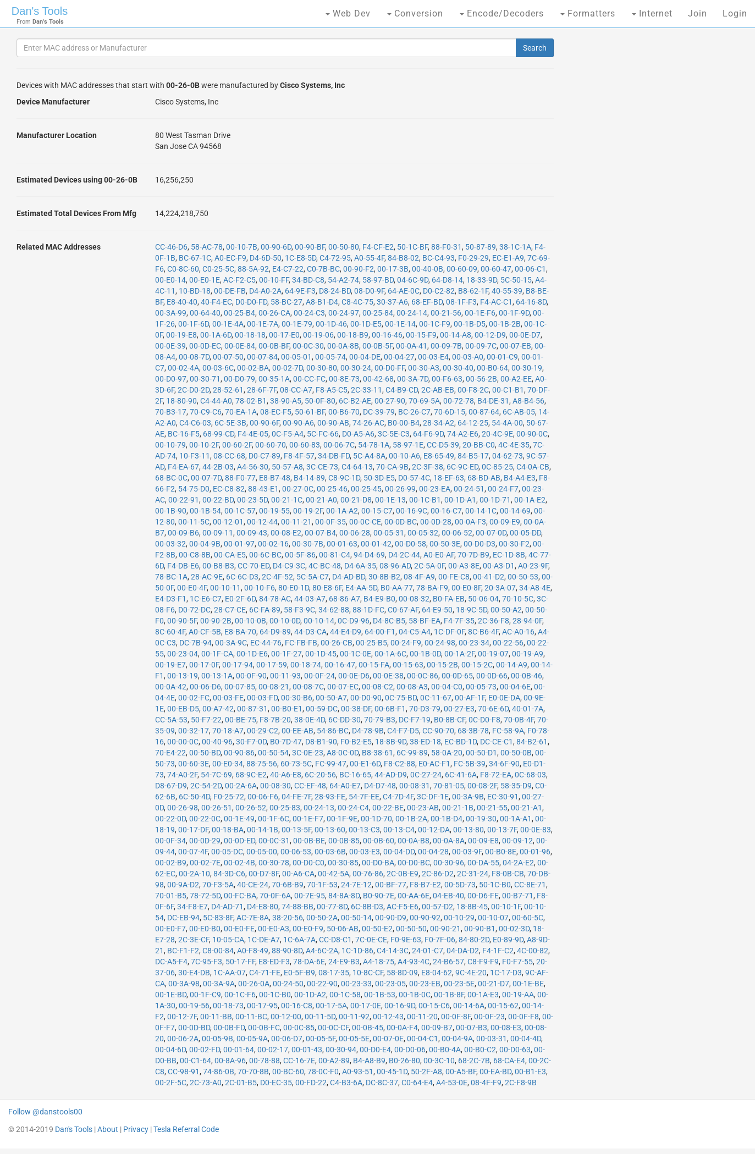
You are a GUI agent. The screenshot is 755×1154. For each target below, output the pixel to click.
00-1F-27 (286, 653)
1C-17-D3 (506, 972)
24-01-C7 (427, 950)
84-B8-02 (403, 257)
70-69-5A (424, 400)
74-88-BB (297, 906)
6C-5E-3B (230, 422)
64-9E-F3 (300, 290)
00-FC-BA (240, 895)
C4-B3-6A (346, 1082)
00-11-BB (216, 1016)
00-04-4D (525, 1038)
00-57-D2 (437, 906)
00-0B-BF (273, 345)
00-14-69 (515, 510)
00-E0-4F (192, 587)
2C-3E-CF (193, 939)
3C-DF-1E (433, 796)
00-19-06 (318, 334)
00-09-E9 (504, 521)
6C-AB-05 (519, 411)
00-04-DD (399, 851)
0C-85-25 (497, 466)
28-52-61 (228, 389)
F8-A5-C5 (332, 389)
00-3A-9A (219, 983)
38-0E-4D (309, 719)
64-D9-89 (275, 631)
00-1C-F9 (434, 323)
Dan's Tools (40, 11)
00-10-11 (225, 587)
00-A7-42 (218, 708)
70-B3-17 (170, 411)
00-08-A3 (412, 686)
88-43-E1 (263, 488)
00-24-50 (288, 983)
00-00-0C (183, 741)
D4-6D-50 (266, 257)
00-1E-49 (239, 818)
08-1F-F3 (461, 301)
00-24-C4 (353, 807)
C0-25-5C (218, 268)
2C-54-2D (206, 785)
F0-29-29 (473, 257)
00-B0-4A (445, 1049)
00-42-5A (333, 873)
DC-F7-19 (415, 719)
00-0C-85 (299, 1027)
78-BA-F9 (432, 587)
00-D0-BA (378, 862)
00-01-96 (535, 851)
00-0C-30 (308, 345)
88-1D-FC (368, 609)
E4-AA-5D (361, 587)
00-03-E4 (433, 356)
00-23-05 (390, 983)
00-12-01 (228, 521)
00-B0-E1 (286, 708)
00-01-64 (238, 1049)
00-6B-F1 (390, 708)
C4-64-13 (357, 466)
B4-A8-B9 (369, 1060)
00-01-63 (342, 543)
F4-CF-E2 (378, 246)
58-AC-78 (207, 246)
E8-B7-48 (274, 477)
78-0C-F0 (323, 1071)
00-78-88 (264, 1060)
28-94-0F (527, 620)
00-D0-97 (170, 378)
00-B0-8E (500, 851)
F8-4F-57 (299, 455)
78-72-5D (205, 895)
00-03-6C (218, 367)
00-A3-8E (464, 565)
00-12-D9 (490, 334)
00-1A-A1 (516, 818)
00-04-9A (457, 1038)
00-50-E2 (377, 928)
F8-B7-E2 (425, 884)
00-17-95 (262, 1005)
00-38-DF (356, 708)
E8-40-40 (182, 301)
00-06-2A (183, 1038)
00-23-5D (252, 499)
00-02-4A (183, 367)
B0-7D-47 (286, 741)
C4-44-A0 (216, 400)
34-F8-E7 (192, 906)
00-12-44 (262, 521)
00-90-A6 (298, 422)
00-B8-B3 (218, 565)
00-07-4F (193, 851)
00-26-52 (250, 807)
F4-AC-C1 (496, 301)
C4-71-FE (264, 972)
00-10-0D (284, 620)
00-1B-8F (449, 994)
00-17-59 (271, 664)
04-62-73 (507, 455)
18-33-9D (481, 279)
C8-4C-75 (357, 301)
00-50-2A (322, 917)
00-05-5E (354, 1038)
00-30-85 (343, 862)
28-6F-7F (262, 389)
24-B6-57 (448, 961)
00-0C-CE (365, 521)
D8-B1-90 (321, 741)
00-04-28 (433, 851)
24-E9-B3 (344, 961)
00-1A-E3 (483, 994)
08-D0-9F (369, 290)
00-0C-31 (274, 840)
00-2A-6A (241, 785)
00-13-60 (330, 829)
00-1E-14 (400, 323)
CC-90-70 (438, 730)
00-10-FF (274, 279)
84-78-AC (275, 598)
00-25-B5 (371, 642)
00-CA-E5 (230, 554)
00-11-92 (354, 1016)
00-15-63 (408, 664)
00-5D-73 (460, 884)
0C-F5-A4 (288, 433)
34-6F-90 (504, 763)
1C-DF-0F (449, 631)
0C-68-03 (530, 774)
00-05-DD (525, 532)
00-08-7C (308, 686)
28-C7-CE (230, 609)
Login (735, 13)
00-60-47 (496, 268)
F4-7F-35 (459, 620)
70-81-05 (448, 785)
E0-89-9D (508, 939)
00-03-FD (262, 697)
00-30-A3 (423, 367)
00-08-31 (414, 785)
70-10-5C (517, 598)
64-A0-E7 (345, 785)
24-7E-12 (356, 884)
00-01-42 (376, 543)
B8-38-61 (377, 752)
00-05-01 (296, 356)
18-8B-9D (390, 741)
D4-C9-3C (289, 565)
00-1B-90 (170, 510)
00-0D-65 (457, 675)
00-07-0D (491, 532)
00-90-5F (182, 620)
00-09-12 (517, 840)
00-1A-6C (390, 653)
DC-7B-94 (195, 642)
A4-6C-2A (322, 950)
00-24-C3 (309, 312)
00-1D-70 (376, 818)
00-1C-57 (240, 510)
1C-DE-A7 (263, 939)
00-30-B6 (296, 697)
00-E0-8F (466, 587)
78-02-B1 (251, 400)
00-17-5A (331, 1005)
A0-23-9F (533, 565)
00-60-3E (193, 763)
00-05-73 (481, 686)
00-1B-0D (425, 653)
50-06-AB (343, 928)
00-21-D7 (493, 983)
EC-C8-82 (229, 488)
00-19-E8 (181, 334)
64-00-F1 (380, 631)
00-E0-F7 (170, 928)
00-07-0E (388, 1038)
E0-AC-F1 (434, 763)
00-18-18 (250, 334)
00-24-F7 (503, 488)
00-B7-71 (517, 895)
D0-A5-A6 (358, 433)
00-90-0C (532, 433)
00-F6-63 (447, 378)
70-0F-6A (275, 895)
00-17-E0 (284, 334)
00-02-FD (204, 1049)
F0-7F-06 (440, 939)
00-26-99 (400, 488)
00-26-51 (216, 807)
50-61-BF (310, 411)
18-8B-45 (472, 906)
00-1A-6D (216, 334)
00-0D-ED (239, 840)
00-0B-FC (264, 1027)
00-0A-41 (411, 345)
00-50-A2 (506, 609)
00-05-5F (320, 1038)
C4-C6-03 (195, 422)
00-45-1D (392, 1071)
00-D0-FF (389, 367)
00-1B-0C (415, 994)
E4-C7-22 (288, 268)
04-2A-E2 (518, 862)
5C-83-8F (218, 917)
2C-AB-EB (437, 389)
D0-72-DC (194, 609)
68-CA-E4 (509, 1060)
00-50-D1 (481, 752)
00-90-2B (216, 620)
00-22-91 (183, 499)
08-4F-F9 (486, 1082)
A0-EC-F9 (230, 257)
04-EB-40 (448, 895)
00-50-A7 (331, 697)
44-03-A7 (310, 598)
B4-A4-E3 (520, 477)
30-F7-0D (251, 741)
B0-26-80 (404, 1060)
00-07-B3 (471, 1027)
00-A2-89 (334, 1060)
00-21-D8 (356, 499)
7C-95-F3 (206, 961)
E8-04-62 (436, 972)
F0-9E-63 (405, 939)
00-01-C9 (502, 356)
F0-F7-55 (517, 961)
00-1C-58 (345, 994)
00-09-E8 (483, 840)
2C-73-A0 (206, 1082)
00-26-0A (253, 983)
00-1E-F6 (480, 312)
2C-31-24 (472, 873)
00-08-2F (482, 785)
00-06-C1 (530, 268)
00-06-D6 (205, 686)
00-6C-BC (265, 554)
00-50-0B (516, 752)
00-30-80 (321, 367)
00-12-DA (434, 829)
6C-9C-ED (462, 466)
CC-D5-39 (443, 444)
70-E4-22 (170, 752)
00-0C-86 (422, 675)
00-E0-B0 (205, 928)
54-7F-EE (364, 796)
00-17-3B (393, 268)
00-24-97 (343, 312)
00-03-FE (228, 697)
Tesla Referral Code (186, 1129)
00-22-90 (322, 983)
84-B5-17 (473, 455)
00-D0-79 (239, 378)
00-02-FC (194, 697)
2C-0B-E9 (402, 873)
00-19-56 (194, 1005)
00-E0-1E (204, 279)
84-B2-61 (532, 741)
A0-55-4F (369, 257)
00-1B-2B (505, 323)
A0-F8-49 (252, 950)
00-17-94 (237, 664)
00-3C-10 (439, 1060)
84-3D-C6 (229, 873)
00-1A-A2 (342, 510)
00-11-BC (251, 1016)
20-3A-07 (500, 587)
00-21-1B (457, 807)
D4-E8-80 (262, 906)
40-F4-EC (216, 301)
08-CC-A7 (296, 389)
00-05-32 (422, 532)
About (107, 1129)
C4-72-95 (335, 257)
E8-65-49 (438, 455)
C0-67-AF (403, 609)
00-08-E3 (506, 1027)
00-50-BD (205, 752)
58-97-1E (408, 444)
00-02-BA (253, 367)
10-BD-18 (195, 290)
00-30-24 (355, 367)
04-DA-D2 (463, 950)
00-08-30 (275, 785)
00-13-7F (502, 829)
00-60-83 (304, 444)
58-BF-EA (424, 620)
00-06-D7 (286, 1038)
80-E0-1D (293, 587)
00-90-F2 (358, 268)
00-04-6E (515, 686)
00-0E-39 (170, 345)
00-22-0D (170, 818)
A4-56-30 (252, 466)
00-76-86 (367, 873)
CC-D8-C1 (335, 939)
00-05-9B (217, 1038)
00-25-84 (377, 312)
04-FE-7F (296, 796)
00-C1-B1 (508, 389)
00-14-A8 (455, 334)
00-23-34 (474, 642)
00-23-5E (459, 983)
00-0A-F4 (402, 1027)
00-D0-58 (410, 543)
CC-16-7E (299, 1060)
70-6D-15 (449, 411)
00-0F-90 (251, 675)
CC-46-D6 (171, 246)
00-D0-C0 (308, 862)
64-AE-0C (404, 290)
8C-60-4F (170, 631)
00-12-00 (286, 1016)
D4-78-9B (368, 730)
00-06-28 (354, 532)
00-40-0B (427, 268)
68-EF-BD (427, 301)
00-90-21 (445, 928)
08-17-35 (333, 972)
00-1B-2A (411, 818)
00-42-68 (378, 378)
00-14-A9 (511, 664)
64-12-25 (473, 422)
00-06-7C (339, 444)
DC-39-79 (379, 411)
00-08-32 (414, 598)
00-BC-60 (288, 1071)
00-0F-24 (319, 675)
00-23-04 (182, 653)
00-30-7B (307, 543)
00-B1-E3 (530, 1071)
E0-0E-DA (504, 697)
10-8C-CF (367, 972)
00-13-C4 (399, 829)
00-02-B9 (170, 862)
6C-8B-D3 (367, 906)
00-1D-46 (331, 323)
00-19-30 (481, 818)
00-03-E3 (364, 851)
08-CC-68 (229, 455)
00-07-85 (239, 686)
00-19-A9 (527, 653)
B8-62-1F (473, 290)
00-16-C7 (446, 510)
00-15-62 (503, 1005)
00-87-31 (252, 708)
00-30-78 (273, 862)
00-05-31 (388, 532)
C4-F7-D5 (403, 730)
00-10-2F (204, 444)
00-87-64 (484, 411)
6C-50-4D (194, 796)
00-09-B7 (437, 1027)
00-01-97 (239, 543)
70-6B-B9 (288, 884)
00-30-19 (526, 367)
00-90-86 (239, 752)
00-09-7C (481, 345)
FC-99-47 (330, 763)
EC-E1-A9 (508, 257)
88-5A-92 (253, 268)
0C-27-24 (426, 774)
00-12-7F (182, 1016)
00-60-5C (527, 917)
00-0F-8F (456, 1016)
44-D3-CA (310, 631)
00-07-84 (262, 356)
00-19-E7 (170, 664)
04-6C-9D (412, 279)
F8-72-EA (495, 774)
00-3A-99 (170, 312)
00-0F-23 (489, 1016)
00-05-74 (330, 356)
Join (697, 13)
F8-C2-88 (399, 763)
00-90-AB (333, 422)
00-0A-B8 (413, 840)
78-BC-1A (171, 576)
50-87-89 (480, 246)
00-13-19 (182, 675)
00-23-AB (423, 807)
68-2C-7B (474, 1060)
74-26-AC (368, 422)
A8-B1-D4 (322, 301)
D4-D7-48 (380, 785)
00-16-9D (399, 1005)
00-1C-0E (355, 653)
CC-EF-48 (310, 785)
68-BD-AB (483, 477)
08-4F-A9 (419, 576)
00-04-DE (365, 356)
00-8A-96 (230, 1060)
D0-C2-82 (439, 290)
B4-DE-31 (493, 400)
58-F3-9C (299, 609)
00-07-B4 (320, 532)
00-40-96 (217, 741)
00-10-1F (506, 906)
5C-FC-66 (323, 433)
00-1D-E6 (252, 653)
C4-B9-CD (401, 389)
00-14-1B (262, 829)
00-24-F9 (405, 642)
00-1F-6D (193, 323)
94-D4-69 (369, 554)
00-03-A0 (467, 356)
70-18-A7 (228, 730)
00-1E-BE (528, 983)
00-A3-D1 (499, 565)
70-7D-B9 (473, 554)
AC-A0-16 (518, 631)
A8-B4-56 (528, 400)
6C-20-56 (320, 774)
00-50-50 (411, 928)
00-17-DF (193, 829)
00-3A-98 (184, 983)
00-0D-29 (205, 840)
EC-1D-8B (509, 554)
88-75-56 (261, 763)
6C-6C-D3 (242, 576)
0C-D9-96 (354, 620)
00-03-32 (170, 543)
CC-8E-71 (530, 884)
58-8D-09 (402, 972)
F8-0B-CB (508, 873)
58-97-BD (378, 279)
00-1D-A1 (460, 499)
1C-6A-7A (299, 939)
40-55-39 (507, 290)
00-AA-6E (413, 895)
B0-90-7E (378, 895)
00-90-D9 (390, 917)
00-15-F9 (421, 334)
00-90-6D (276, 246)
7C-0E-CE (371, 939)
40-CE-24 (252, 884)
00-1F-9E (342, 818)
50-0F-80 (320, 400)
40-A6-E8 (285, 774)
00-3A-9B (468, 796)
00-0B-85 (344, 840)
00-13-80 (468, 829)
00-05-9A (252, 1038)
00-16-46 (387, 334)
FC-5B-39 (470, 763)
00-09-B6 (183, 532)
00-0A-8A (449, 840)
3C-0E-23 (307, 752)
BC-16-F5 (184, 433)
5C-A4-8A (369, 455)
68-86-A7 (344, 598)
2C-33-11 (366, 389)
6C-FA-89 (264, 609)
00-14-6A (468, 1005)
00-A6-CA (298, 873)
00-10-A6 (404, 455)
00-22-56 (508, 642)
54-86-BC (333, 730)
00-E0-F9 (308, 928)
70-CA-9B (392, 466)
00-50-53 (523, 576)
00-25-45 (366, 488)
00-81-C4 (334, 554)
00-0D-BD (194, 1027)
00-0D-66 (492, 675)
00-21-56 (446, 312)
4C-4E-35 (514, 444)
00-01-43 (306, 1049)
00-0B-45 (367, 1027)
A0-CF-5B (205, 631)
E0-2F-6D (240, 598)
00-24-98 (440, 642)
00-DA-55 (483, 862)
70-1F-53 (322, 884)
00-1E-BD (170, 994)
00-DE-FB (230, 290)
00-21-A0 (321, 499)
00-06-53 (295, 851)
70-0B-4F (519, 719)
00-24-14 (411, 312)
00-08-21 (273, 686)
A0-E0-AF (438, 554)
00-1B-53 (379, 994)
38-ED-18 (425, 741)
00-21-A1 (526, 807)
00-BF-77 (390, 884)
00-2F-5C (170, 1082)
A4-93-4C (413, 961)
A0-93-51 (357, 1071)
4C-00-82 (532, 950)
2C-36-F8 (493, 620)
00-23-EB (424, 983)
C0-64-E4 (417, 1082)
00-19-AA (518, 994)
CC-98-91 (184, 1071)
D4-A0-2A (265, 290)
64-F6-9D (428, 433)
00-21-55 (492, 807)
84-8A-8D (344, 895)
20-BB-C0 (478, 444)
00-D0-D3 (479, 543)
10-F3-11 (194, 455)
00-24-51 (469, 488)
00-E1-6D (365, 763)
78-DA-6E (309, 961)
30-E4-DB (194, 972)
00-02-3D (514, 928)
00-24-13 (319, 807)
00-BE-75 (240, 719)
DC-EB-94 (183, 917)
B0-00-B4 (404, 422)
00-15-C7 (377, 510)
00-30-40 (458, 367)
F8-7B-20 (275, 719)
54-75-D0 (194, 488)
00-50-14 (356, 917)
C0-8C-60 (183, 268)
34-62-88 (333, 609)
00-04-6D (170, 1049)
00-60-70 (270, 444)
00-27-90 (389, 400)
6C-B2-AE (355, 400)
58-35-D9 (516, 785)
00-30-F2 (514, 543)
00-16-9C (411, 510)
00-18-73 (228, 1005)
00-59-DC (322, 708)
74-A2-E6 (462, 433)
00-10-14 (319, 620)
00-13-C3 (364, 829)
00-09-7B (446, 345)
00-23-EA (434, 488)
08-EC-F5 (275, 411)
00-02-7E (205, 862)
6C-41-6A (461, 774)
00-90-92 (425, 917)
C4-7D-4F (398, 796)
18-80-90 (181, 400)
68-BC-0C (171, 477)
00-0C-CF (333, 1027)
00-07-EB (515, 345)
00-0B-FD (229, 1027)
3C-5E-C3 (394, 433)
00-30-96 (448, 862)
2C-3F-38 (427, 466)
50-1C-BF (412, 246)
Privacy (135, 1129)
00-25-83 (284, 807)
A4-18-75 (378, 961)
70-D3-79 (424, 708)
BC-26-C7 (414, 411)
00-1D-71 (495, 499)
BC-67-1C (195, 257)
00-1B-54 (205, 510)
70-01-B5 (170, 895)
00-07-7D (206, 477)
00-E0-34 (227, 763)
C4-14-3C (393, 950)
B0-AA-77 (397, 587)
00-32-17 (193, 730)
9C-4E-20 (471, 972)
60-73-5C (296, 763)
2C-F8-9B (521, 1082)
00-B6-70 (344, 411)
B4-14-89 (309, 477)
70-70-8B (253, 1071)
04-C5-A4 (415, 631)
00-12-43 (388, 1016)
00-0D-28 (435, 521)
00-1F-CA (217, 653)
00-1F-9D (514, 312)
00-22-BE (388, 807)
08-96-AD (395, 565)
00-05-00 (261, 851)
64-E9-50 (437, 609)
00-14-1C (481, 510)
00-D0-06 (410, 1049)
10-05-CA (228, 939)
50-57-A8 (287, 466)
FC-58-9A (508, 730)
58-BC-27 (286, 301)
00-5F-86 (300, 554)
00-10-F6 (259, 587)
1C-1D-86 (357, 950)
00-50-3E (444, 543)
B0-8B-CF (449, 719)
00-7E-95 (309, 895)
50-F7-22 (206, 719)
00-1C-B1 (425, 499)
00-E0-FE (239, 928)
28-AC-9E (207, 576)
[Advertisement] (652, 209)
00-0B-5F (377, 345)
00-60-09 (462, 268)
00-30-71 (205, 378)
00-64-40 (205, 312)
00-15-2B (442, 664)
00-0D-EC (205, 345)
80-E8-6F (327, 587)
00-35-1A (274, 378)
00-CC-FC (309, 378)
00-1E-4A (228, 323)
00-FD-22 (311, 1082)
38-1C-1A (515, 246)
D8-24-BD (335, 290)
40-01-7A (527, 708)
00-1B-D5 (470, 323)
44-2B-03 (218, 466)
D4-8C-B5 (389, 620)
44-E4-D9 (345, 631)
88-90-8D (287, 950)
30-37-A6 (392, 301)
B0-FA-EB (449, 598)
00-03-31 (491, 1038)
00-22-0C (205, 818)
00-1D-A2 (310, 994)
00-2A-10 (194, 873)
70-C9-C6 (206, 411)
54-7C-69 (216, 774)
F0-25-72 (228, 796)
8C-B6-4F (483, 631)
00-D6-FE (483, 895)
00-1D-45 (321, 653)
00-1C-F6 (240, 994)
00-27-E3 (459, 708)
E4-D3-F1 (170, 598)
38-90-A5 (285, 400)
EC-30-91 (503, 796)
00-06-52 (457, 532)
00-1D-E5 (366, 323)
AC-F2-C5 (239, 279)
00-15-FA (374, 664)
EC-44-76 (266, 642)
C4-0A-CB (532, 466)
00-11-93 (285, 675)
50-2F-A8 (426, 1071)
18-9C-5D (471, 609)
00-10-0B (250, 620)
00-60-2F (237, 444)
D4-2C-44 (404, 554)
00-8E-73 (344, 378)
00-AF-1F (470, 697)
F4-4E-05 (253, 433)
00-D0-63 (515, 1049)
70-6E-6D (493, 708)
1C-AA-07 (229, 972)
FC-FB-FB (301, 642)
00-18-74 (305, 664)
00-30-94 (341, 1049)
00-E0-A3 (273, 928)
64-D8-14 (447, 279)
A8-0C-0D (343, 752)
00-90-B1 (479, 928)
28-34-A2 (438, 422)
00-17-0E (365, 1005)
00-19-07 (493, 653)
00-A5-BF (460, 1071)
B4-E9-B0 (379, 598)
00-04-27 (399, 356)
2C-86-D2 (438, 873)
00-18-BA (228, 829)
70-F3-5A (218, 884)
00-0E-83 (535, 829)
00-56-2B (481, 378)
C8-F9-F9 (483, 961)
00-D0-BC (414, 862)
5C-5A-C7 (312, 576)
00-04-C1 (422, 1038)
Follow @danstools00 (45, 1111)
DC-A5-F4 (171, 961)
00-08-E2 (286, 532)
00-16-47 (339, 664)
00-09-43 (251, 532)
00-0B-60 (378, 840)
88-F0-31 (446, 246)
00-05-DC (227, 851)
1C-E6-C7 (206, 598)
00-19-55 (274, 510)
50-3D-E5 (379, 477)
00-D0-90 (366, 697)
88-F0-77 (240, 477)
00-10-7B (241, 246)
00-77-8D (332, 906)
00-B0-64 (492, 367)
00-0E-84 (239, 345)
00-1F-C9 (205, 994)
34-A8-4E (534, 587)
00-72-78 (458, 400)
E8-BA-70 (240, 631)
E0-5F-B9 (299, 972)
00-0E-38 (388, 675)
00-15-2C (477, 664)
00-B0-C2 (480, 1049)
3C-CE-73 (322, 466)
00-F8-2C (473, 389)
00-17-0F (204, 664)
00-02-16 (273, 543)
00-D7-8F (264, 873)
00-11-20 (422, 1016)
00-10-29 (459, 917)
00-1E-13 (390, 499)
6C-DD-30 (344, 719)
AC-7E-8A (252, 917)
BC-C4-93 (438, 257)
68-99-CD (218, 433)
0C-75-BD (401, 697)
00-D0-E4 (375, 1049)
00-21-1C (286, 499)
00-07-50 (228, 356)
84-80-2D (474, 939)
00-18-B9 (352, 334)
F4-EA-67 (183, 466)
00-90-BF (310, 246)
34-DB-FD (334, 455)
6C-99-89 (412, 752)
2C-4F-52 (277, 576)
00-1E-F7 (308, 818)
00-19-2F (308, 510)
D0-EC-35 (276, 1082)
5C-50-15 (516, 279)
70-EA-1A (241, 411)
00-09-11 (217, 532)
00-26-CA (274, 312)
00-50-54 (273, 752)
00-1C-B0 (275, 994)
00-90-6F (264, 422)
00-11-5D (320, 1016)
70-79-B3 (379, 719)
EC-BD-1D (460, 741)
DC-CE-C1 (496, 741)
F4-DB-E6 (183, 565)
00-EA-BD (495, 1071)
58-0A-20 (446, 752)
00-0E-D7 (525, 334)
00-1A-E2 (529, 499)
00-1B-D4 (446, 818)
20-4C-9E (497, 433)
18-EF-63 (448, 477)
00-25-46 (332, 488)
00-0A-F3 (470, 521)
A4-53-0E (451, 1082)
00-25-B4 (239, 312)
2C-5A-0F (429, 565)
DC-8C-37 (382, 1082)
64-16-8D (531, 301)
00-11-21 (296, 521)
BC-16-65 (355, 774)
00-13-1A (217, 675)
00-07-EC (343, 686)
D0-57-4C (414, 477)
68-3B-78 (473, 730)
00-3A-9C (231, 642)
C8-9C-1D (344, 477)
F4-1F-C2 (498, 950)
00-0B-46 (526, 675)
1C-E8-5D (300, 257)
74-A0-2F (182, 774)
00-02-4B (239, 862)
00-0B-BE (309, 840)
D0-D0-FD (251, 301)
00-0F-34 (170, 840)
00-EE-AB (297, 730)
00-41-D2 (488, 576)
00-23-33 (356, 983)
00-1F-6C (273, 818)
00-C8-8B (195, 554)
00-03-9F (467, 851)
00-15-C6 (434, 1005)
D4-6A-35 (360, 565)
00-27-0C (297, 488)
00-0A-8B (343, 345)
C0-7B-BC (323, 268)
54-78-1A (373, 444)
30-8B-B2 (384, 576)
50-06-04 (483, 598)
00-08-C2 (377, 686)
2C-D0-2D (194, 389)
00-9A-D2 (183, 884)
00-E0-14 (170, 279)
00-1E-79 (297, 323)
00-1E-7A (262, 323)
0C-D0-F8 (484, 719)
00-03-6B (330, 851)
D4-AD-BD (348, 576)
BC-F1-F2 (183, 950)
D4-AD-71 (227, 906)
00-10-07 (493, 917)
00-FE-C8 (454, 576)
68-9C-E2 (251, 774)
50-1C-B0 (495, 884)
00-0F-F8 (523, 1016)
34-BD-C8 (308, 279)
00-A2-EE (516, 378)
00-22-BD (218, 499)
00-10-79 (170, 444)
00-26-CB (336, 642)
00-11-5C (194, 521)
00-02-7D (287, 367)
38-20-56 (287, 917)
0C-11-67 (435, 697)
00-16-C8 (296, 1005)
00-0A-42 (170, 686)
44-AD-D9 (390, 774)
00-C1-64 (195, 1060)
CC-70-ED (253, 565)
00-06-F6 (262, 796)
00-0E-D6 (354, 675)
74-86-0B (218, 1071)
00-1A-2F (459, 653)
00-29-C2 (262, 730)
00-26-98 (182, 807)
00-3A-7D (412, 378)
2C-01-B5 (241, 1082)
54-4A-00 (507, 422)
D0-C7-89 (264, 455)
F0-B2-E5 (356, 741)
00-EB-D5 (183, 708)
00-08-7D (194, 356)
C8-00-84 (218, 950)
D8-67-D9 (171, 785)
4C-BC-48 (324, 565)
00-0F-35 (330, 521)
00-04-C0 (446, 686)
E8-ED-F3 (274, 961)
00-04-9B (205, 543)
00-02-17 (272, 1049)
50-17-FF (240, 961)
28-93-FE (330, 796)
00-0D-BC (400, 521)
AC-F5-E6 (402, 906)
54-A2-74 (343, 279)
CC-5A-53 (171, 719)
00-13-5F (296, 829)
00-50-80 (343, 246)
